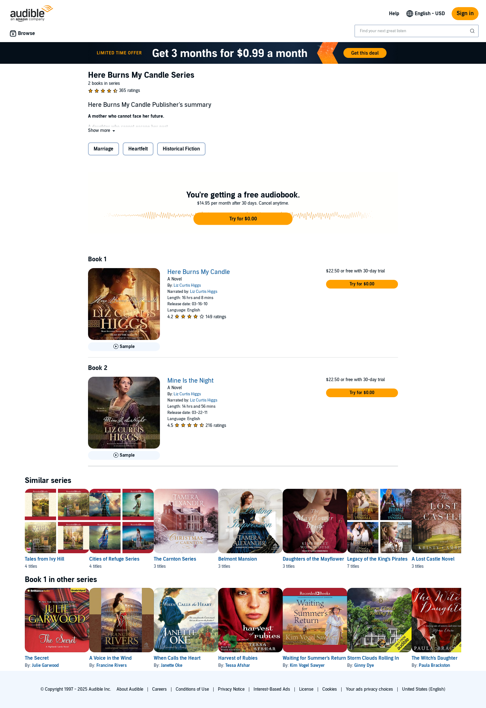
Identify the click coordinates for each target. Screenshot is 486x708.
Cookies (329, 689)
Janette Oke (191, 665)
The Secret (37, 658)
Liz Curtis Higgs (187, 285)
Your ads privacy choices (369, 689)
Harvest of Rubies (267, 658)
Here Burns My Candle (198, 272)
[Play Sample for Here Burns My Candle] (124, 346)
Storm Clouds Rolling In (422, 658)
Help (394, 14)
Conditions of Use (192, 689)
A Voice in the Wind (120, 658)
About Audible (130, 689)
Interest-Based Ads (272, 689)
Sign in (465, 13)
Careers (159, 689)
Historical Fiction (181, 149)
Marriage (103, 149)
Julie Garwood (45, 665)
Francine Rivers (121, 665)
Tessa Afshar (267, 665)
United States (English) (423, 689)
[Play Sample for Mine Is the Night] (124, 455)
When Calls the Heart (197, 658)
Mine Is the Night (190, 380)
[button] (102, 130)
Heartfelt (138, 149)
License (306, 689)
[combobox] (417, 31)
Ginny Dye (413, 665)
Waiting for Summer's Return (354, 658)
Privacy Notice (231, 689)
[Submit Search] (473, 31)
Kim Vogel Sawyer (347, 665)
